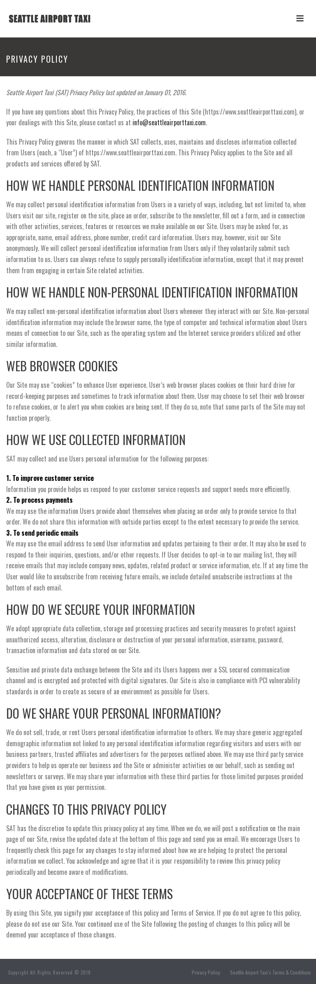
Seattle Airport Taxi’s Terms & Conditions (270, 972)
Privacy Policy (206, 972)
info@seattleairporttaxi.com (169, 122)
